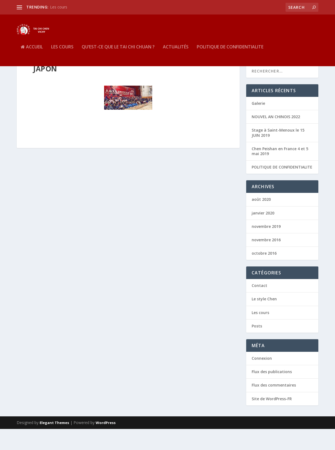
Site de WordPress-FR (272, 419)
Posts (257, 347)
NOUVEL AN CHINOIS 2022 (276, 138)
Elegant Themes (54, 443)
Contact (259, 306)
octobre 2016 (264, 274)
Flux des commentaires (274, 406)
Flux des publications (272, 393)
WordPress (106, 443)
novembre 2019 (266, 247)
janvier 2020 (263, 234)
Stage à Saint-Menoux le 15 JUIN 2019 (278, 154)
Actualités (176, 55)
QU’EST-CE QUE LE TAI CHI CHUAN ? (118, 55)
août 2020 (261, 220)
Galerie (258, 124)
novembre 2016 (266, 260)
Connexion (262, 379)
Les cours (58, 7)
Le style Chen (264, 320)
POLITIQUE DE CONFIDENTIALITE (230, 55)
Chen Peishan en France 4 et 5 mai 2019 (280, 172)
